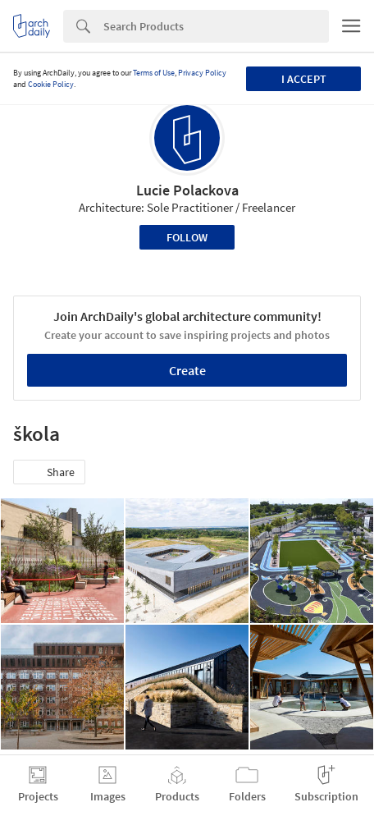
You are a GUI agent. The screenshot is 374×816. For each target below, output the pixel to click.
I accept (303, 78)
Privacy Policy (202, 72)
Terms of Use (154, 72)
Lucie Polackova (187, 190)
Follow (187, 237)
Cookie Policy (51, 84)
